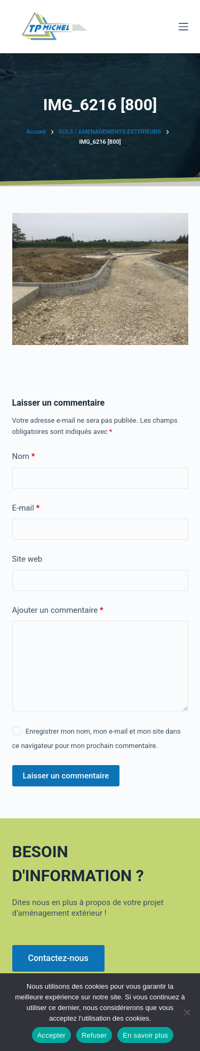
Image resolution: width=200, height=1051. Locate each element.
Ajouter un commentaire (57, 610)
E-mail (26, 508)
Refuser (94, 1035)
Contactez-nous (58, 958)
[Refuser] (186, 1012)
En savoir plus (145, 1035)
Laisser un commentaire (66, 776)
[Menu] (183, 26)
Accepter (51, 1035)
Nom (23, 456)
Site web (27, 559)
